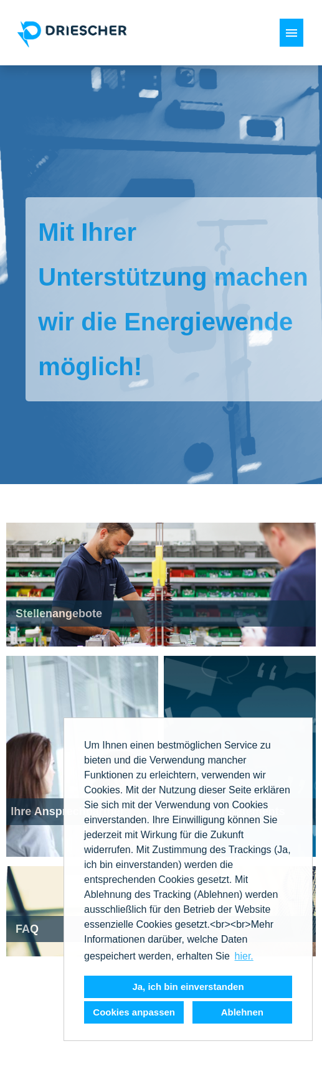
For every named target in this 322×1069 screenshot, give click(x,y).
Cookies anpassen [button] (134, 1012)
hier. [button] (244, 956)
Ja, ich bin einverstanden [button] (188, 986)
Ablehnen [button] (242, 1012)
